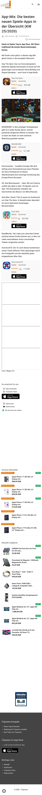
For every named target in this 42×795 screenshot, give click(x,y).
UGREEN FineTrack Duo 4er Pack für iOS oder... (24, 550)
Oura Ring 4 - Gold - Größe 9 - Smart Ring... (23, 573)
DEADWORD (16, 144)
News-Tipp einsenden (12, 726)
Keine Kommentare (34, 39)
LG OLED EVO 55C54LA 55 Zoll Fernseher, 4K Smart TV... (23, 631)
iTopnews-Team (11, 392)
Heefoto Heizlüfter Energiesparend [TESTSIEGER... (25, 596)
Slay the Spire (17, 78)
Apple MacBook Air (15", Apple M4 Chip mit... (24, 608)
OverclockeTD (17, 262)
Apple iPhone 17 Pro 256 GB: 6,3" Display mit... (24, 516)
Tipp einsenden (11, 389)
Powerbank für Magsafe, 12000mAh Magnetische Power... (25, 561)
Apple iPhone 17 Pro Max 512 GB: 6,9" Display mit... (24, 529)
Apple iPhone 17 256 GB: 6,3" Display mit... (22, 478)
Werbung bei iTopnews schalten (15, 729)
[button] (4, 791)
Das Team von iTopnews (13, 732)
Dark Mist (15, 212)
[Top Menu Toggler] (38, 4)
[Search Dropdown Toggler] (32, 4)
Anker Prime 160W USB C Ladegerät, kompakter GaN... (22, 585)
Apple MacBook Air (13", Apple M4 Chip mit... (24, 620)
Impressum (10, 404)
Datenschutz (10, 406)
